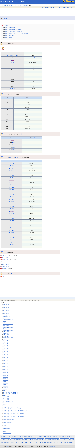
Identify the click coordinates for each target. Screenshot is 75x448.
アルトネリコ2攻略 (48, 438)
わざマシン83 (11, 232)
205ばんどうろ (6, 304)
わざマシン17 (11, 180)
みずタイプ (5, 339)
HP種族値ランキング (7, 316)
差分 (65, 7)
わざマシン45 (11, 211)
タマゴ (11, 88)
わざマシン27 (11, 189)
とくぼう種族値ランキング (8, 330)
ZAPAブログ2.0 (32, 442)
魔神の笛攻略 (6, 442)
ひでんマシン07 (11, 246)
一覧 (45, 7)
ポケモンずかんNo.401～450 (8, 419)
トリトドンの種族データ (10, 27)
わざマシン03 (11, 163)
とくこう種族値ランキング (8, 327)
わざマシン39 (11, 201)
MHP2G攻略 (48, 441)
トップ (42, 7)
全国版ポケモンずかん (12, 52)
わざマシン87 (5, 386)
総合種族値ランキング (7, 433)
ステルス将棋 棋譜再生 (48, 442)
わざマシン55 (11, 213)
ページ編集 (58, 7)
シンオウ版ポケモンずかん (12, 55)
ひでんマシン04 (11, 242)
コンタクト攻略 (17, 442)
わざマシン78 (11, 225)
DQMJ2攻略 (36, 439)
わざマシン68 (11, 218)
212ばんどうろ (6, 305)
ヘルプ (53, 7)
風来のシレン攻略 (19, 441)
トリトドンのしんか (9, 37)
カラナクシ (4, 268)
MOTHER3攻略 (26, 441)
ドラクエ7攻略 (68, 439)
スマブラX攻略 (8, 439)
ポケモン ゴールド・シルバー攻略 (7, 436)
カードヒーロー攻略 (25, 442)
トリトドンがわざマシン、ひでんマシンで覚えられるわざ (16, 33)
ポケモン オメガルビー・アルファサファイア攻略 (36, 436)
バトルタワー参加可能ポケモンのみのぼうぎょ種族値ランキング (15, 416)
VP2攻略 (13, 439)
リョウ (4, 425)
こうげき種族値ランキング (8, 319)
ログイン (72, 7)
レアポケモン (5, 427)
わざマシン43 (11, 206)
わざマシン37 (11, 199)
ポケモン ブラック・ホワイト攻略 (20, 436)
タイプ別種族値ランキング (8, 401)
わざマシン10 (11, 170)
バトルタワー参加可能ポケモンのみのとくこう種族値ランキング (15, 413)
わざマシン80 (11, 227)
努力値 (20, 134)
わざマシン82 (11, 230)
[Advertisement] (37, 11)
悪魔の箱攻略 (65, 441)
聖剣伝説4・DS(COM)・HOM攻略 (22, 439)
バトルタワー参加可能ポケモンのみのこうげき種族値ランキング (15, 410)
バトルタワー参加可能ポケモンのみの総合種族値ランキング (14, 417)
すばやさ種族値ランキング (8, 324)
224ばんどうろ (5, 262)
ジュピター (5, 395)
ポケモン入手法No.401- (7, 422)
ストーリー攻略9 (6, 399)
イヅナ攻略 (12, 442)
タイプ (12, 60)
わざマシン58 (11, 215)
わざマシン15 (11, 177)
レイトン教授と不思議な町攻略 (57, 441)
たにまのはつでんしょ (7, 325)
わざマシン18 (11, 182)
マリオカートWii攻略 (33, 441)
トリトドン (6, 18)
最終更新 (48, 7)
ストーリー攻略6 (6, 396)
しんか (13, 268)
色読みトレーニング (39, 442)
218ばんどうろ (5, 255)
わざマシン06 (11, 165)
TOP (2, 21)
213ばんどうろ (6, 307)
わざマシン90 (11, 237)
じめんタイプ (5, 322)
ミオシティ (5, 424)
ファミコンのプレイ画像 (57, 442)
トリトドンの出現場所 (9, 35)
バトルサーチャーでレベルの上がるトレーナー (11, 407)
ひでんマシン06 (11, 244)
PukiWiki (7, 446)
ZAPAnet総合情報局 (4, 5)
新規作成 (62, 7)
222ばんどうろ (5, 259)
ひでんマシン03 (11, 239)
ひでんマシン (18, 157)
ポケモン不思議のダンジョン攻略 (17, 438)
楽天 (67, 442)
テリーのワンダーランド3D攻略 (45, 439)
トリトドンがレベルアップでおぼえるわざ (13, 29)
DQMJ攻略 (31, 439)
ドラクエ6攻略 (62, 439)
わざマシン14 (11, 175)
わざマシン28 (5, 358)
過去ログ (68, 7)
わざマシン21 (11, 184)
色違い (4, 431)
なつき (12, 83)
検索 (51, 7)
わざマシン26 (11, 187)
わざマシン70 (11, 220)
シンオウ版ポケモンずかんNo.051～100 (10, 393)
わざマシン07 (11, 168)
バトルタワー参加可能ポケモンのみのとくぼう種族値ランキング (15, 414)
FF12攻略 (13, 441)
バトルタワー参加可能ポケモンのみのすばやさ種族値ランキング (15, 411)
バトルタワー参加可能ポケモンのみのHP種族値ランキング (14, 408)
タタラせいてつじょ (6, 266)
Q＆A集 (4, 318)
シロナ (4, 390)
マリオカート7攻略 (41, 441)
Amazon (64, 442)
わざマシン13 (11, 172)
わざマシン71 (11, 223)
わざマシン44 (11, 208)
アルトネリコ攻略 (40, 438)
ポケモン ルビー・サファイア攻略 (30, 438)
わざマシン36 (11, 196)
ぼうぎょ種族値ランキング (8, 337)
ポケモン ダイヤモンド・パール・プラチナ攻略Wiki (12, 1)
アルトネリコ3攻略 (55, 438)
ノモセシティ (5, 405)
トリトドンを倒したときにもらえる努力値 (13, 31)
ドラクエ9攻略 (8, 441)
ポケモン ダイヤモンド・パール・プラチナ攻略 (55, 436)
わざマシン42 (5, 366)
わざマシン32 (11, 194)
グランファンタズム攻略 (64, 438)
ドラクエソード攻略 (55, 439)
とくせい (12, 62)
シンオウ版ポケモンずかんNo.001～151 (10, 392)
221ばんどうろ (5, 257)
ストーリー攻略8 (6, 398)
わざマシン (11, 157)
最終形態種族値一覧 (7, 428)
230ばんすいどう (5, 264)
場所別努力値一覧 (6, 430)
